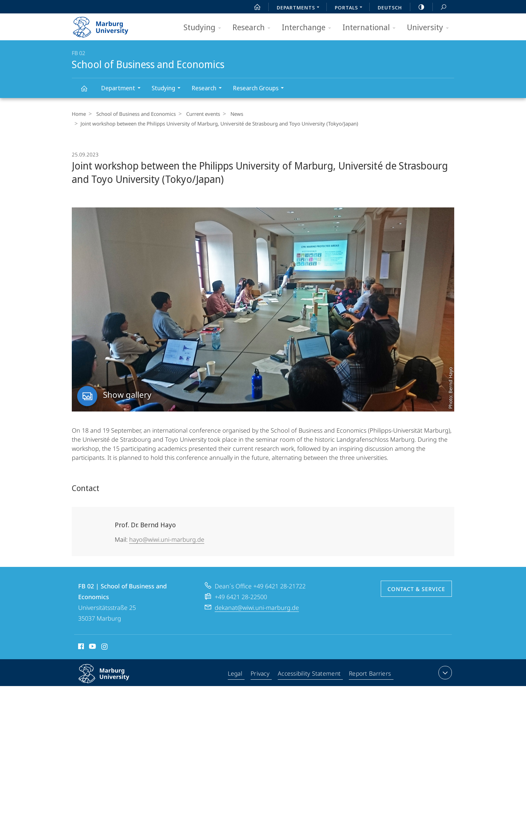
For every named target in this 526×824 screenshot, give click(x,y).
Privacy (260, 674)
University (430, 27)
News (231, 113)
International (371, 27)
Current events (200, 113)
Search (440, 7)
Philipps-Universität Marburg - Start (108, 25)
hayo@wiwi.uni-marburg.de (166, 539)
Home (79, 113)
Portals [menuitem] (350, 8)
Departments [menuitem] (300, 8)
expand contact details (444, 673)
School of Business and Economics (88, 91)
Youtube (92, 647)
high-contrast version (417, 7)
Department (123, 89)
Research (253, 27)
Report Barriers (370, 674)
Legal (235, 674)
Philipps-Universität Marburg (111, 679)
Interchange (308, 27)
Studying (204, 27)
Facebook (80, 647)
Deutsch (390, 7)
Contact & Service (416, 589)
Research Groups (260, 89)
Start (253, 7)
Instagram (105, 647)
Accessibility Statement (309, 674)
